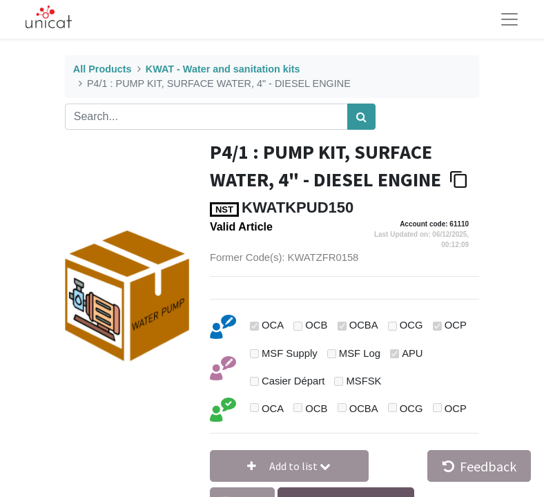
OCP (456, 325)
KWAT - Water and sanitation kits (223, 69)
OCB (316, 325)
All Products (102, 69)
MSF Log (359, 353)
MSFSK (364, 381)
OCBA (363, 325)
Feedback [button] (479, 466)
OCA (273, 325)
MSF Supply (290, 353)
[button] (289, 466)
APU (412, 353)
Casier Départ (293, 381)
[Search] (361, 117)
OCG (411, 325)
